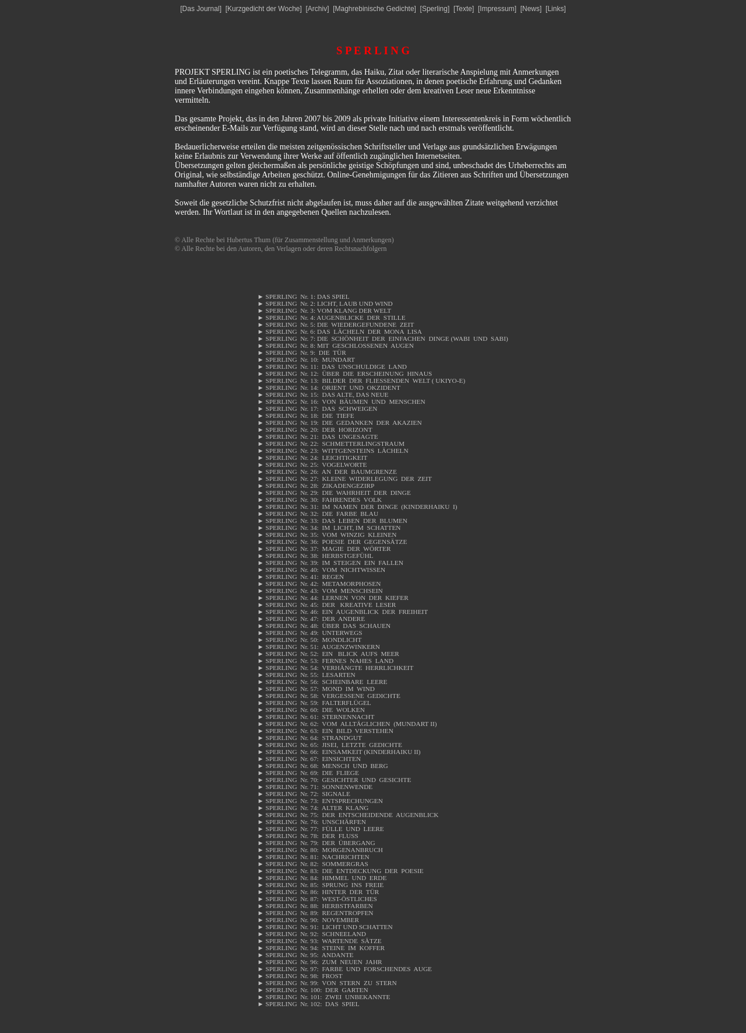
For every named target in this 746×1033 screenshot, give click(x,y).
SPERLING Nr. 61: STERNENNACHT (315, 716)
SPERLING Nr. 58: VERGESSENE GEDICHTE (328, 695)
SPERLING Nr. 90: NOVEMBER (308, 919)
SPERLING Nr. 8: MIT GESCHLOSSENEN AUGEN (335, 345)
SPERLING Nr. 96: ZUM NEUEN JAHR (319, 961)
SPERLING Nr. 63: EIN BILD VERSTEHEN (325, 730)
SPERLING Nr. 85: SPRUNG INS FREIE (320, 884)
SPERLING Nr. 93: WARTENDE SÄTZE (319, 940)
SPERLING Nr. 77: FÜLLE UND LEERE (320, 828)
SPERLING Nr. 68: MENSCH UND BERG (322, 765)
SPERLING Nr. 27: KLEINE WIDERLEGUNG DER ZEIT (344, 478)
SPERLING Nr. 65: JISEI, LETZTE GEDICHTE (329, 744)
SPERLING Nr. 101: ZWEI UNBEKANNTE (323, 996)
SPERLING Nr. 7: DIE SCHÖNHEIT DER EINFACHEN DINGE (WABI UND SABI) (382, 338)
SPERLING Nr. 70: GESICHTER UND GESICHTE (334, 779)
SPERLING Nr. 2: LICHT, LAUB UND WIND (324, 303)
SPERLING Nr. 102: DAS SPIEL (308, 1003)
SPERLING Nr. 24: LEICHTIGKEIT (312, 457)
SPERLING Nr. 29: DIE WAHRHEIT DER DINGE (333, 492)
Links (555, 9)
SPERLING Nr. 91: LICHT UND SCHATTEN (324, 926)
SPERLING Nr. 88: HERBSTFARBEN (314, 905)
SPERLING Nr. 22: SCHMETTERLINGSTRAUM (330, 443)
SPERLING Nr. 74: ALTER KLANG (312, 807)
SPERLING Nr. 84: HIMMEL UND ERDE (321, 877)
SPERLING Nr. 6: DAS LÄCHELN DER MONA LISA (339, 331)
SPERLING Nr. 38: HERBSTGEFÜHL (316, 555)
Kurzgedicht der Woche (263, 9)
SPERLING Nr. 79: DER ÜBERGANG (316, 842)
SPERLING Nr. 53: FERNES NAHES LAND (325, 660)
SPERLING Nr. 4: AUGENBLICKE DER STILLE (331, 317)
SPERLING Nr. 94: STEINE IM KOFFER (321, 947)
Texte (463, 9)
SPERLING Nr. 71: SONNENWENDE (314, 786)
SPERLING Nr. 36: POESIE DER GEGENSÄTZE (332, 541)
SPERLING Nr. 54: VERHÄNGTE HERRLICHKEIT (335, 667)
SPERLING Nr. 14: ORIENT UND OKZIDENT (328, 387)
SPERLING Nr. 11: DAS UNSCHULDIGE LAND (332, 366)
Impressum (497, 9)
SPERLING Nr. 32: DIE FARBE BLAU (317, 513)
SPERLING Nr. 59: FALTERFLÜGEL (314, 702)
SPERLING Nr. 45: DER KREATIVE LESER (326, 604)
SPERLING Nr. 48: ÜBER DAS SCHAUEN (323, 625)
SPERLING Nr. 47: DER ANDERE (311, 618)
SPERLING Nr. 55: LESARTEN (306, 674)
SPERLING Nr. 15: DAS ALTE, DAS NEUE (322, 394)
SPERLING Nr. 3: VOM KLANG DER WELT (324, 310)
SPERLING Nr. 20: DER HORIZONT (314, 429)
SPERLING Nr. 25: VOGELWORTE (312, 464)
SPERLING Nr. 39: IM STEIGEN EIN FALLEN (330, 562)
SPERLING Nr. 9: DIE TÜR (306, 352)
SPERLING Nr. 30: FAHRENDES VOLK (319, 499)
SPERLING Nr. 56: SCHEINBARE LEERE (322, 681)
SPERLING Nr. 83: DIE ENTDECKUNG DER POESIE (340, 870)
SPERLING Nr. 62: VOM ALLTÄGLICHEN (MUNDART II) (347, 723)
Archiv (317, 9)
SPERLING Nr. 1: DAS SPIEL (303, 296)
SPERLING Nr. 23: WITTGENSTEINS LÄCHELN (332, 450)
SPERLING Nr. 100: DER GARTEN (312, 989)
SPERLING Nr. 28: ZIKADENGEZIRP (315, 485)
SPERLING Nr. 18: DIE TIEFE (305, 415)
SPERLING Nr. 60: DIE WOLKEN (310, 709)
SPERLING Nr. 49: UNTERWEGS (310, 632)
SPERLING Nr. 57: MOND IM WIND (315, 688)
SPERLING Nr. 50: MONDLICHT (309, 639)
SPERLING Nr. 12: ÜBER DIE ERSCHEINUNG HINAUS (344, 373)
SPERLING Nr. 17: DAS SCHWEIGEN (317, 408)
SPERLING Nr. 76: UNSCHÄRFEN (311, 821)
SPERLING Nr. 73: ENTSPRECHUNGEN (319, 800)
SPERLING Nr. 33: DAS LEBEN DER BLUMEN (332, 520)
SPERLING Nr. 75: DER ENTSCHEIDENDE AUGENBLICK (347, 814)
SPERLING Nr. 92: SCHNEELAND (311, 933)
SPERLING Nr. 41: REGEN (301, 576)
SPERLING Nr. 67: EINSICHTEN (309, 758)
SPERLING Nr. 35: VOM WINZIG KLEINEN (326, 534)
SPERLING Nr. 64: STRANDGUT (310, 737)
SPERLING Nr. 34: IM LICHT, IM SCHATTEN (328, 527)
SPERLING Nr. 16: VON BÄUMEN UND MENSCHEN (341, 401)
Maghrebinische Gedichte (374, 9)
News (531, 9)
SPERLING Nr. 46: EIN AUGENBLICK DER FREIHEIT (342, 611)
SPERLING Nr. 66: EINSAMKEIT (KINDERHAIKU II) (338, 751)
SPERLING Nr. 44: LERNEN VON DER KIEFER (332, 597)
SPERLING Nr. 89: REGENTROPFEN (315, 912)
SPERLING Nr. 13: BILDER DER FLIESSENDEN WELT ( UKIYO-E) (361, 380)
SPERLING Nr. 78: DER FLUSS (307, 835)
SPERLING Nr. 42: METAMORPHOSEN (319, 583)
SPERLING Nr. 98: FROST (299, 975)
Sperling (435, 9)
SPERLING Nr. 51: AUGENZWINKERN (318, 646)
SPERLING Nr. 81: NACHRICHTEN (313, 856)
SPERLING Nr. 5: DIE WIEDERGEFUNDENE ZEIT (335, 324)
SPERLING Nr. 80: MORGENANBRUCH (319, 849)
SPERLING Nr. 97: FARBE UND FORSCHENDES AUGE (344, 968)
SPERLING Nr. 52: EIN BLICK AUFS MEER (328, 653)
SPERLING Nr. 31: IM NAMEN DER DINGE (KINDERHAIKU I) (357, 506)
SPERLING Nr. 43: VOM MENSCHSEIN (319, 590)
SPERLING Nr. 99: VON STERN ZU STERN (326, 982)
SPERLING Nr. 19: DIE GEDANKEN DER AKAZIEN (339, 422)
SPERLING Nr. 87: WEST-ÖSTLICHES (316, 898)
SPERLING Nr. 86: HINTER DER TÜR (318, 891)
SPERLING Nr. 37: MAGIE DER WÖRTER (323, 548)
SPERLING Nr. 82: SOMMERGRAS (312, 863)
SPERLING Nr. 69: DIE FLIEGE (308, 772)
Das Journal (201, 9)
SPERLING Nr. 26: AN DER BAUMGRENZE (326, 471)
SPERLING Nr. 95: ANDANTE (305, 954)
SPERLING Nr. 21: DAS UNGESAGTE (317, 436)
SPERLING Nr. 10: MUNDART (306, 359)
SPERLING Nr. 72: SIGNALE (303, 793)
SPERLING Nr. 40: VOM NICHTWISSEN (321, 569)
